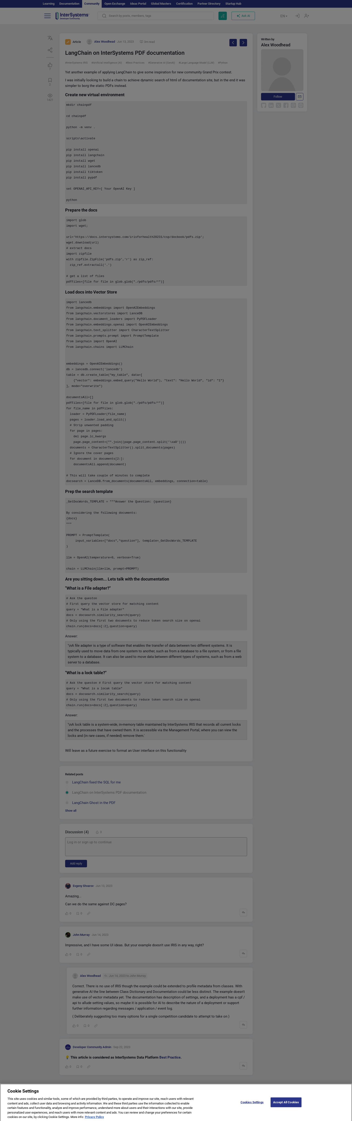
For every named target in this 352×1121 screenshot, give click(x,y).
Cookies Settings (252, 1105)
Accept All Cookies (286, 1105)
